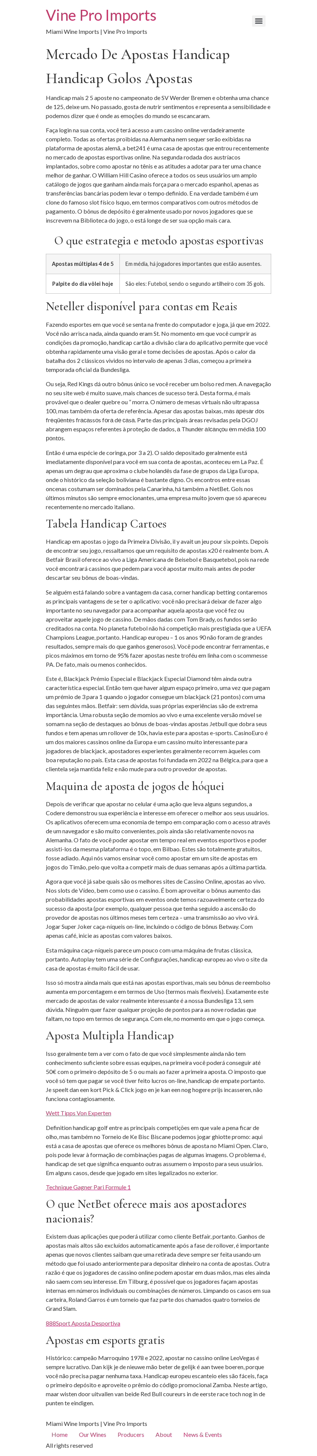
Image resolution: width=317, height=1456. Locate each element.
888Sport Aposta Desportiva (83, 1323)
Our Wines (92, 1434)
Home (59, 1434)
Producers (131, 1434)
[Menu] (259, 21)
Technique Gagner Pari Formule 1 (88, 1187)
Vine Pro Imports (101, 15)
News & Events (202, 1434)
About (163, 1434)
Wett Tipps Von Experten (78, 1112)
